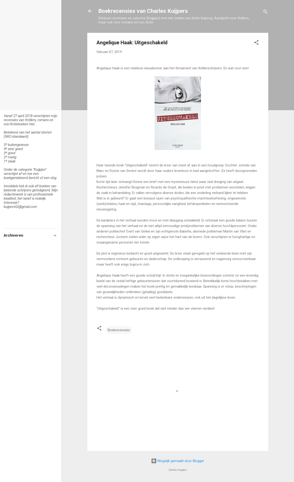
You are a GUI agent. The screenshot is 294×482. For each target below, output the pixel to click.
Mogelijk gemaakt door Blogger (177, 461)
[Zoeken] (265, 13)
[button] (256, 43)
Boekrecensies (119, 330)
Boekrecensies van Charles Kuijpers (143, 11)
